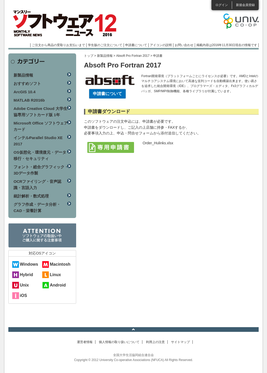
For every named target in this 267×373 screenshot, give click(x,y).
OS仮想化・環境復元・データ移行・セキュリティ (40, 155)
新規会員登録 (245, 5)
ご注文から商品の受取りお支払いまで (58, 45)
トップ (88, 56)
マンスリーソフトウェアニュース (63, 23)
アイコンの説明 (161, 45)
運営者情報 (85, 342)
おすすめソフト (27, 83)
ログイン (221, 5)
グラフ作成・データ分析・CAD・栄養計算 (37, 207)
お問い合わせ (184, 45)
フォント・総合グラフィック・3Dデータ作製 (41, 170)
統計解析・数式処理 (31, 196)
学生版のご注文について (105, 45)
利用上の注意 (155, 342)
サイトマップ (180, 342)
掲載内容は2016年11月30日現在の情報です (226, 45)
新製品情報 (105, 56)
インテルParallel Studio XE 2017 (38, 140)
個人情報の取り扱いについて (119, 342)
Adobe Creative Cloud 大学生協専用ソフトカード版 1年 (40, 111)
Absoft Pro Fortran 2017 (132, 56)
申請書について (136, 45)
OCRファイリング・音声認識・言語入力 (37, 184)
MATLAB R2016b (29, 100)
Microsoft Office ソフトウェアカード (41, 126)
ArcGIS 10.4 (24, 92)
